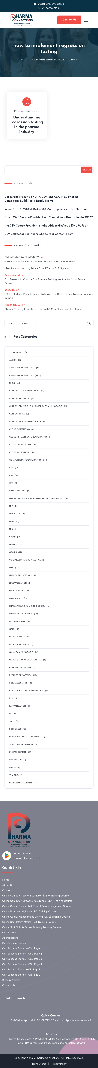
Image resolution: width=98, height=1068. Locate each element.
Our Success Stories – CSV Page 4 (22, 964)
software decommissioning (25, 737)
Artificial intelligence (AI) (23, 375)
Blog (12, 383)
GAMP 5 (13, 545)
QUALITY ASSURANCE (20, 637)
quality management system (25, 660)
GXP (11, 568)
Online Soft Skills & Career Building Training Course (31, 927)
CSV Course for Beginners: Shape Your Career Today (39, 234)
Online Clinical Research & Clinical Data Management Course (36, 906)
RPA (11, 698)
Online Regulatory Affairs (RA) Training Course (29, 921)
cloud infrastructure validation (28, 437)
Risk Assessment (18, 683)
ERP (11, 506)
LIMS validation (18, 583)
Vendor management (21, 783)
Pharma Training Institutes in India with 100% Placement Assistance (43, 309)
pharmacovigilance (20, 614)
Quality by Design (19, 645)
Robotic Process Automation (26, 691)
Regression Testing (20, 668)
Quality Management (21, 652)
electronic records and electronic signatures (36, 498)
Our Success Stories (14, 943)
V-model (14, 775)
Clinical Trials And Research (25, 422)
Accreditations (10, 937)
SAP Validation (17, 706)
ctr (11, 483)
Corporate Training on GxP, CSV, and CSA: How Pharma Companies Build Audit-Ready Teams (42, 199)
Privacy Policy (59, 1063)
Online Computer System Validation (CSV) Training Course (35, 895)
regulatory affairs (20, 675)
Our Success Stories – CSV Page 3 (22, 958)
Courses (7, 890)
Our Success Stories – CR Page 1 (21, 969)
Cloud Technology (20, 445)
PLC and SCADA (17, 621)
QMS (11, 629)
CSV (11, 475)
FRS (11, 529)
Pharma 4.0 (15, 598)
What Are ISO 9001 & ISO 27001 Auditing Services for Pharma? (46, 209)
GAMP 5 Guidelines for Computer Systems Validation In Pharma (41, 261)
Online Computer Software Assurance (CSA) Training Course (37, 900)
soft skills (15, 729)
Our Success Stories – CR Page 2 (21, 974)
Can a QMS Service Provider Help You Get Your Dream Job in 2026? (49, 217)
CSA (11, 468)
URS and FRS (15, 760)
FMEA (12, 522)
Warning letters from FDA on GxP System (45, 268)
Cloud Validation (19, 452)
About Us (7, 885)
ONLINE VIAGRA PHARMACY (22, 257)
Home (24, 60)
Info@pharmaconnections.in (49, 4)
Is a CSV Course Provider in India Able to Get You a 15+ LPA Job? (46, 225)
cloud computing (19, 429)
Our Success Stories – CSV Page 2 (22, 953)
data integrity (17, 491)
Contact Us (69, 20)
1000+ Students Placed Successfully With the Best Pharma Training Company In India (49, 296)
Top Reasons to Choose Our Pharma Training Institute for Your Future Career (45, 281)
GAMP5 (13, 552)
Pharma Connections (26, 858)
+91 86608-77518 (49, 8)
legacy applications (21, 575)
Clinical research (19, 399)
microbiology (17, 591)
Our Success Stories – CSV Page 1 (22, 948)
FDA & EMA (14, 514)
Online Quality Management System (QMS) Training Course (36, 916)
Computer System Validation (25, 460)
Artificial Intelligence (22, 368)
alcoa (13, 360)
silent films (10, 268)
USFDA (12, 768)
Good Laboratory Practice (25, 560)
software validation (21, 744)
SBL (11, 714)
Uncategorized (18, 752)
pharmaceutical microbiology (27, 606)
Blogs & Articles (11, 979)
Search (87, 170)
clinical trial (17, 414)
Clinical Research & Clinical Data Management (35, 406)
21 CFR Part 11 (16, 352)
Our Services (9, 932)
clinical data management (24, 391)
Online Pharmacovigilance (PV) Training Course (29, 911)
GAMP (12, 537)
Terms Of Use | (40, 1063)
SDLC (11, 721)
